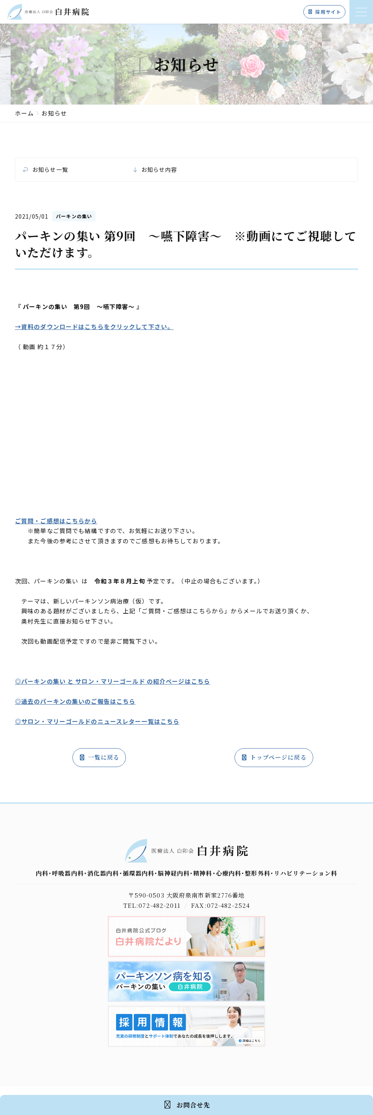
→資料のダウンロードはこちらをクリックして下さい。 (94, 326)
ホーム (24, 113)
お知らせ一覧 (50, 169)
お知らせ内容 (159, 169)
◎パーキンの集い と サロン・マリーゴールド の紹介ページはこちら (112, 681)
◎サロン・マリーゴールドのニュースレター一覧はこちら (97, 721)
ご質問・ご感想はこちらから (56, 521)
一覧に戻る (99, 757)
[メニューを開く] (361, 12)
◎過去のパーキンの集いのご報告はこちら (75, 701)
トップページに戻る (274, 757)
